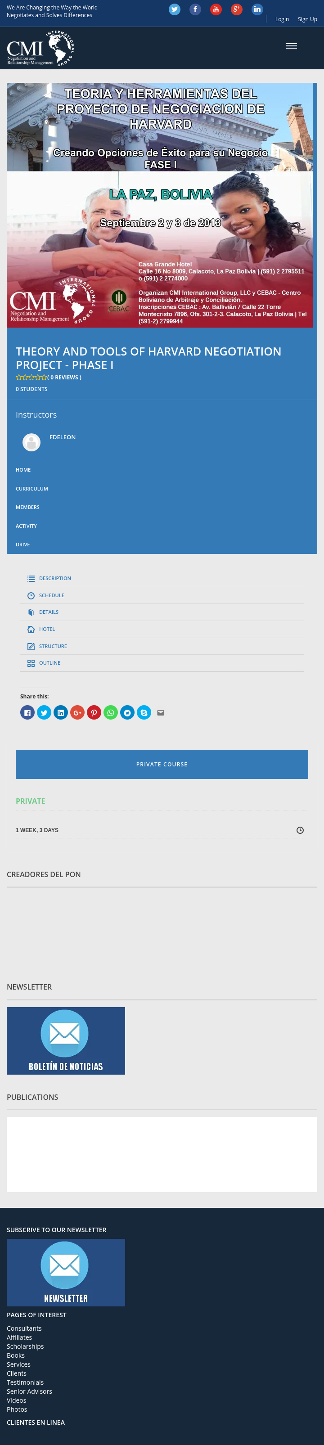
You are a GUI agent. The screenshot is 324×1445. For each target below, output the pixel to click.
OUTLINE (49, 662)
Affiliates (19, 1337)
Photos (17, 1409)
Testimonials (25, 1382)
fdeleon (63, 437)
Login (282, 19)
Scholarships (25, 1346)
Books (16, 1355)
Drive (23, 544)
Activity (26, 525)
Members (28, 507)
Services (19, 1364)
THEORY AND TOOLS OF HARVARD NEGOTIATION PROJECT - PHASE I (149, 357)
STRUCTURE (53, 646)
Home (23, 469)
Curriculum (32, 488)
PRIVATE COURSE (162, 764)
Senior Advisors (29, 1391)
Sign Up (307, 19)
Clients (17, 1373)
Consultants (24, 1328)
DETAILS (48, 611)
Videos (16, 1400)
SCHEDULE (51, 595)
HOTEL (47, 629)
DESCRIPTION (55, 578)
